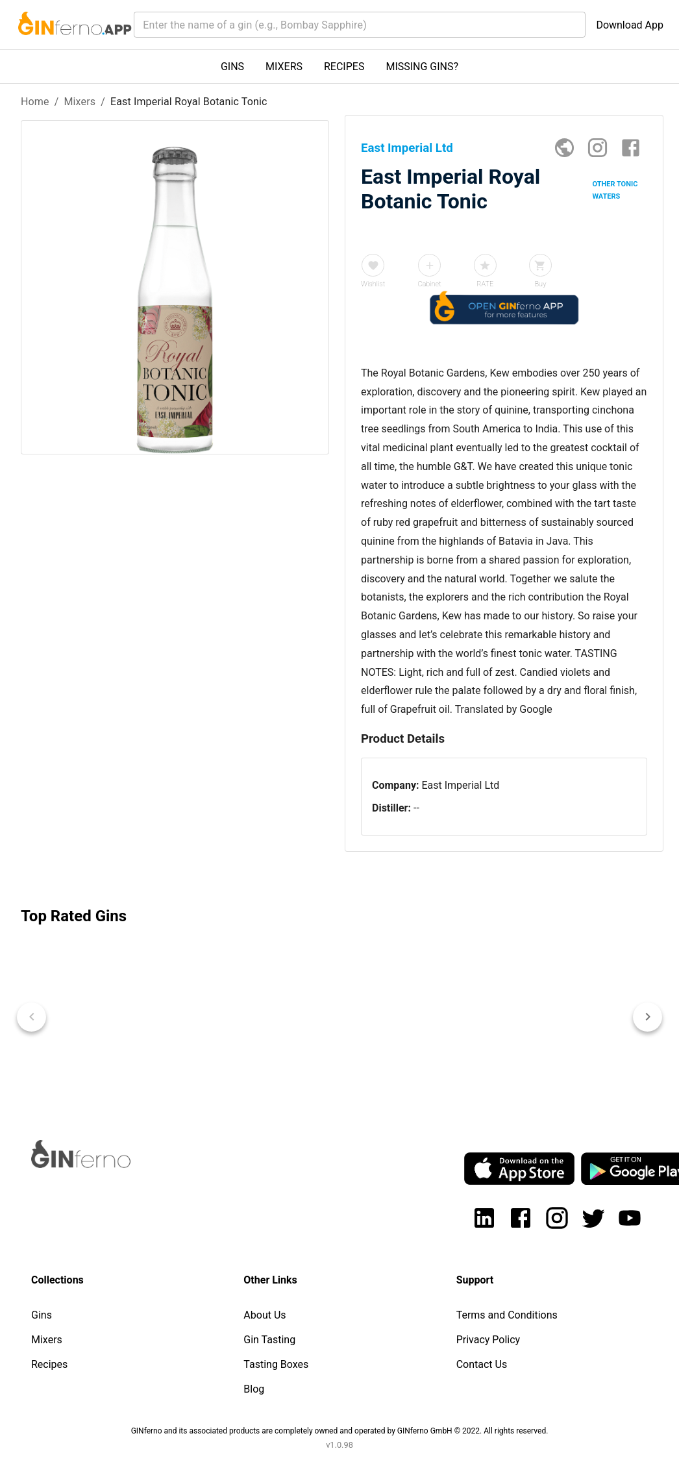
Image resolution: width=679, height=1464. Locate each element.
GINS (232, 66)
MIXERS (283, 66)
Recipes (49, 1364)
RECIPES (344, 66)
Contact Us (482, 1364)
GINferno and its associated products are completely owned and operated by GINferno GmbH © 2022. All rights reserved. (340, 1430)
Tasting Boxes (275, 1364)
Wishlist (373, 284)
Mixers (79, 101)
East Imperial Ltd (460, 785)
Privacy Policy (488, 1340)
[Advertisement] (171, 671)
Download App (629, 25)
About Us (264, 1315)
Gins (41, 1315)
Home (35, 101)
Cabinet (429, 284)
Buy (540, 284)
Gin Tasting (269, 1340)
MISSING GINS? (422, 66)
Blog (253, 1389)
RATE (484, 284)
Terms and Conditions (507, 1315)
